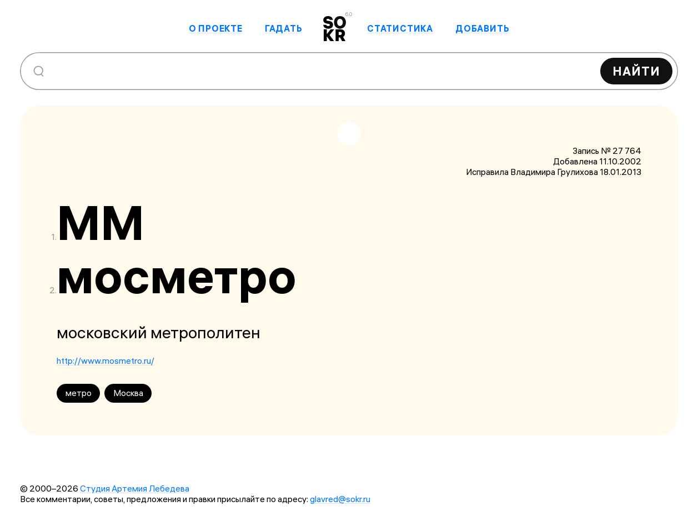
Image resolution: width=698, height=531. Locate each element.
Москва (128, 393)
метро (79, 393)
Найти (636, 71)
